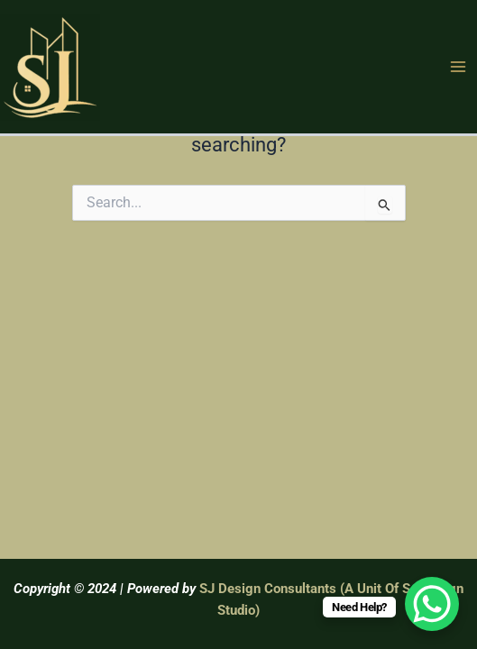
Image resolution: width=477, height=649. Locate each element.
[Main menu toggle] (458, 67)
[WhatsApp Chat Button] (432, 604)
